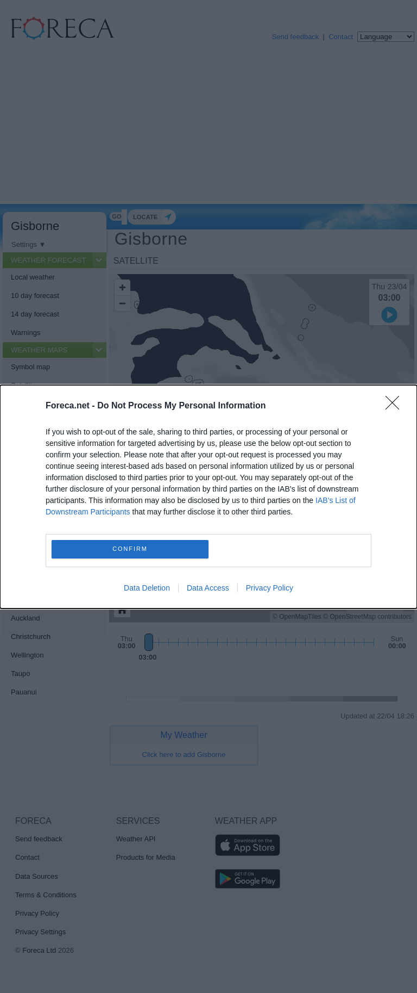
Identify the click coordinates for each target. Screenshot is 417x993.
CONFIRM (130, 549)
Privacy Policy (269, 588)
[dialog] (208, 497)
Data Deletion (147, 588)
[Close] (396, 406)
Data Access (208, 588)
